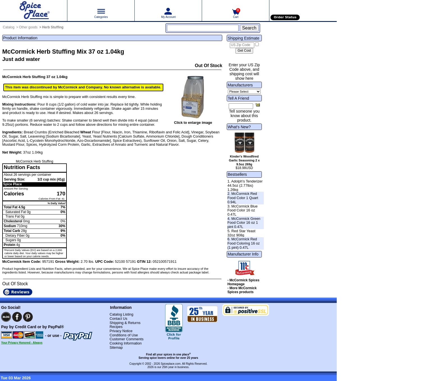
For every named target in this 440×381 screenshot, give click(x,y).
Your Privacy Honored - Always (21, 342)
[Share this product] (257, 104)
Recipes (115, 327)
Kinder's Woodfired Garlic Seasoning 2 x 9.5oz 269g (244, 160)
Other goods (28, 27)
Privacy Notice (120, 331)
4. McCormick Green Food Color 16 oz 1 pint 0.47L (243, 222)
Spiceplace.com (171, 363)
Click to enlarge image (193, 122)
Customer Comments (126, 339)
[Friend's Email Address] (241, 106)
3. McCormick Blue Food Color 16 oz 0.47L (242, 210)
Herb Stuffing (52, 27)
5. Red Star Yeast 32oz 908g (241, 233)
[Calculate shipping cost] (244, 51)
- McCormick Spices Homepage (243, 282)
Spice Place (12, 184)
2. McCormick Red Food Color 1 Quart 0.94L (242, 197)
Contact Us (118, 318)
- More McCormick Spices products (241, 290)
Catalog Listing (121, 314)
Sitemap (116, 347)
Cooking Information (125, 343)
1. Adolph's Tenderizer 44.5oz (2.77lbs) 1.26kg (244, 185)
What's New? (239, 127)
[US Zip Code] (242, 45)
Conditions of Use (123, 335)
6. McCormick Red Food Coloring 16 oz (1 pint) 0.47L (243, 243)
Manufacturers (240, 85)
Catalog (8, 27)
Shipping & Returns (124, 323)
